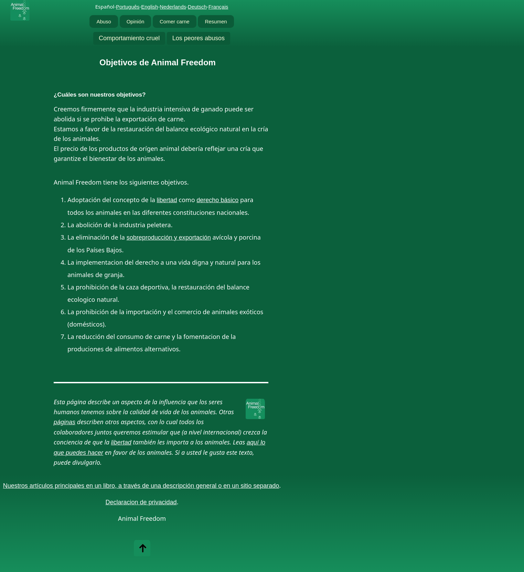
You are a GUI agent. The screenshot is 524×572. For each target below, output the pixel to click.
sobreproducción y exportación (169, 237)
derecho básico (217, 200)
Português (127, 7)
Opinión (136, 21)
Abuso (103, 21)
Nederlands (173, 7)
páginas (64, 422)
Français (218, 7)
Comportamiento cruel (129, 38)
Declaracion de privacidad (141, 502)
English (149, 7)
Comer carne (175, 21)
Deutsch (197, 7)
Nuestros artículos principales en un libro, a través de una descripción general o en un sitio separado (141, 485)
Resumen (216, 21)
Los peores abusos (198, 38)
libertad (167, 200)
